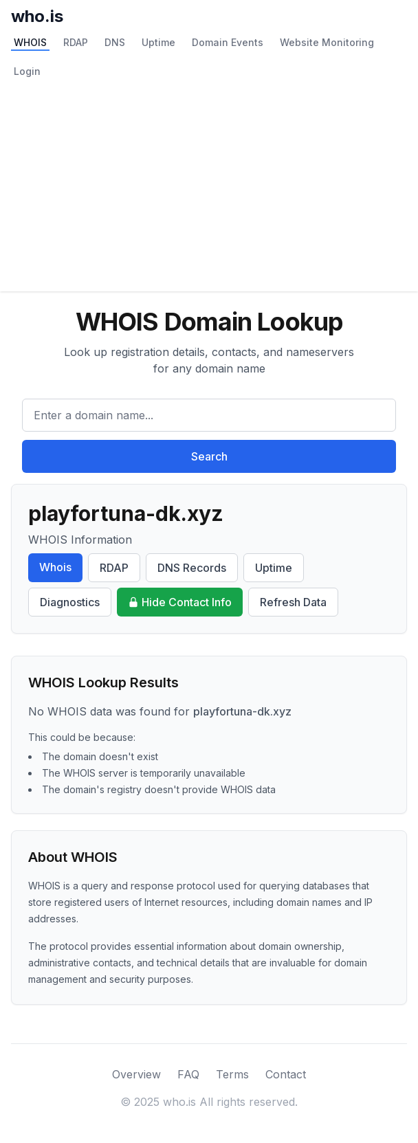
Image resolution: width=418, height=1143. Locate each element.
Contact (285, 1074)
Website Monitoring (327, 42)
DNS (114, 42)
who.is (37, 16)
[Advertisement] (209, 188)
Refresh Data (293, 602)
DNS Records (191, 568)
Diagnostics (70, 602)
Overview (136, 1074)
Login (27, 71)
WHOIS (30, 42)
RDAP (75, 42)
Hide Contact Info (180, 602)
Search (209, 456)
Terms (232, 1074)
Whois (55, 567)
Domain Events (227, 42)
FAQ (188, 1074)
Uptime (158, 42)
